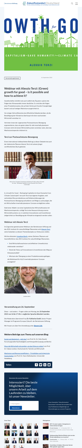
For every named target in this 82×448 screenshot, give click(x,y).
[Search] (72, 3)
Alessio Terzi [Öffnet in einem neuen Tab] (45, 229)
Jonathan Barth (22, 236)
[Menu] (76, 3)
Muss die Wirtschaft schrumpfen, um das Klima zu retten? (24, 346)
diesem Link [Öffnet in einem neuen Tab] (38, 326)
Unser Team (7, 420)
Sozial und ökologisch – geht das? (15, 339)
